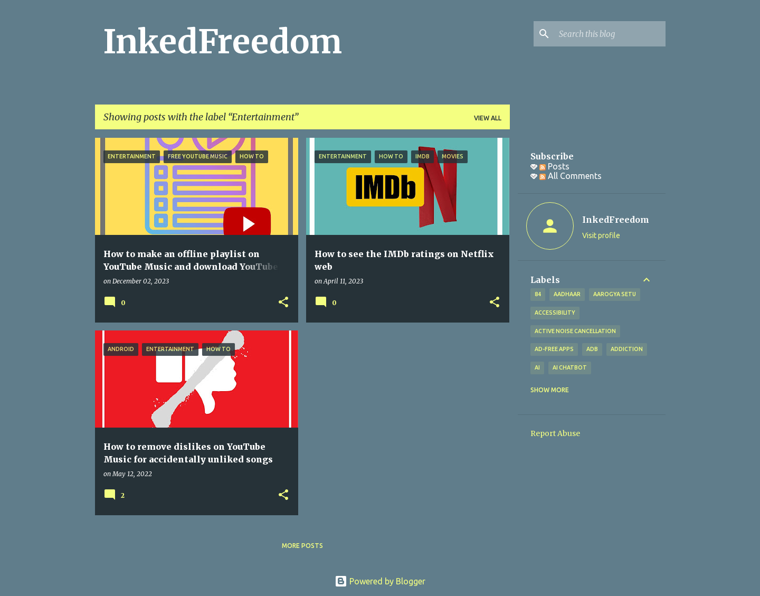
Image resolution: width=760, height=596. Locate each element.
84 (538, 294)
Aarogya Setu (614, 294)
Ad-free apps (554, 349)
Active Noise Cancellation (575, 331)
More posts (302, 545)
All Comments (570, 176)
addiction (627, 349)
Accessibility (555, 312)
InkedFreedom (222, 41)
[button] (283, 303)
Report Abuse (555, 433)
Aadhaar (567, 294)
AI (537, 367)
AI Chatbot (570, 367)
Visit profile (601, 235)
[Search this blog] (610, 33)
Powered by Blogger (380, 581)
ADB (592, 349)
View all (487, 118)
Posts (554, 166)
